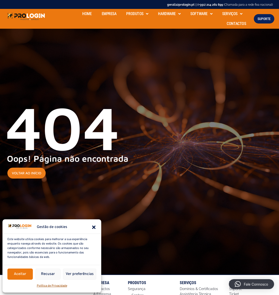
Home (87, 13)
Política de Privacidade (52, 286)
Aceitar (20, 274)
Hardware (169, 13)
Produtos (137, 13)
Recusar (48, 274)
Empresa (109, 13)
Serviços (232, 13)
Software (201, 13)
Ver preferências (80, 274)
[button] (93, 227)
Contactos (236, 23)
